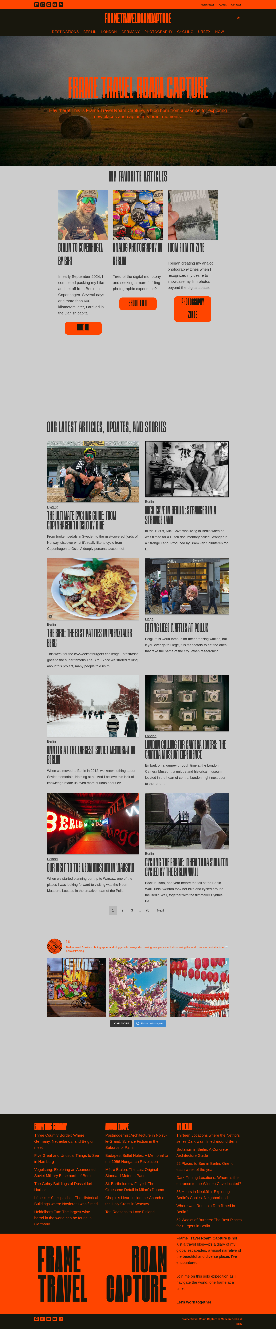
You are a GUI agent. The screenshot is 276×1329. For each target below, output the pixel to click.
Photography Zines (192, 309)
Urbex (204, 32)
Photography (158, 32)
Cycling (185, 32)
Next (160, 910)
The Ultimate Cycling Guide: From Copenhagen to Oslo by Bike (81, 522)
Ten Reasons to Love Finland (130, 1212)
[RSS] (61, 4)
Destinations (65, 32)
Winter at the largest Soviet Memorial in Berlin (91, 756)
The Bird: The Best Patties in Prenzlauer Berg (89, 639)
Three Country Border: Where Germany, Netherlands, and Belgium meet (65, 1141)
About (222, 4)
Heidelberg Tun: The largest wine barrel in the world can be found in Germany (63, 1218)
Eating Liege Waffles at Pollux (176, 629)
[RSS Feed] (61, 1319)
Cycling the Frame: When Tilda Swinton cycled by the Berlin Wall (186, 868)
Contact (236, 4)
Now (219, 32)
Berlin (90, 32)
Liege (149, 619)
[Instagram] (42, 4)
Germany (130, 32)
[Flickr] (48, 4)
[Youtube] (55, 4)
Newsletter (207, 4)
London (109, 32)
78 (147, 910)
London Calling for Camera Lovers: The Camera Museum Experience (185, 751)
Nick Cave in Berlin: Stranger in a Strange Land (180, 516)
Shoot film (138, 303)
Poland (52, 859)
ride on (83, 328)
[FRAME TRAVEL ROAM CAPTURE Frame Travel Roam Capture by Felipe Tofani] (138, 18)
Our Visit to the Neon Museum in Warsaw (90, 869)
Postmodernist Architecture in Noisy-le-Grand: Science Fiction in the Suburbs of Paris (136, 1141)
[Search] (238, 18)
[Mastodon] (36, 4)
